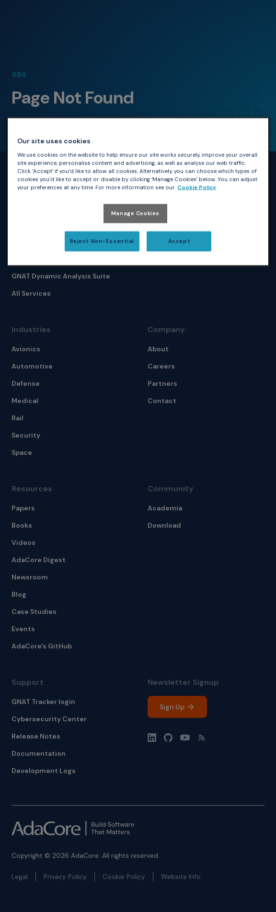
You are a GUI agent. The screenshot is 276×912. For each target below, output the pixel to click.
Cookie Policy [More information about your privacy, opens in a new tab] (196, 187)
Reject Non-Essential (102, 241)
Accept (179, 241)
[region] (138, 191)
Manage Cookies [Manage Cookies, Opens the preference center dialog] (135, 213)
